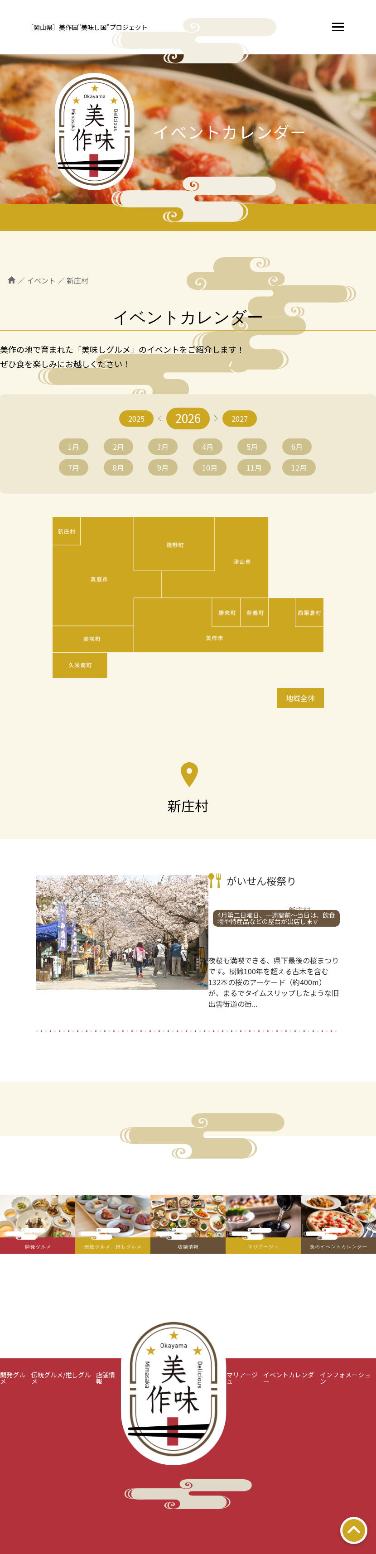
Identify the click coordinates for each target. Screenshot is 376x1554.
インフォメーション (345, 1377)
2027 (239, 418)
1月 (73, 446)
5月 (252, 446)
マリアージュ (242, 1377)
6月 (297, 446)
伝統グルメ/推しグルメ (61, 1377)
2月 (118, 446)
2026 (188, 417)
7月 (73, 467)
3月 (163, 446)
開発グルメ (12, 1377)
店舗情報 (105, 1377)
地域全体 (300, 698)
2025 (136, 418)
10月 (209, 467)
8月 (118, 467)
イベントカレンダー (288, 1377)
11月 (254, 467)
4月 (207, 446)
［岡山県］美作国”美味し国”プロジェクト (87, 27)
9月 (163, 467)
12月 (299, 467)
